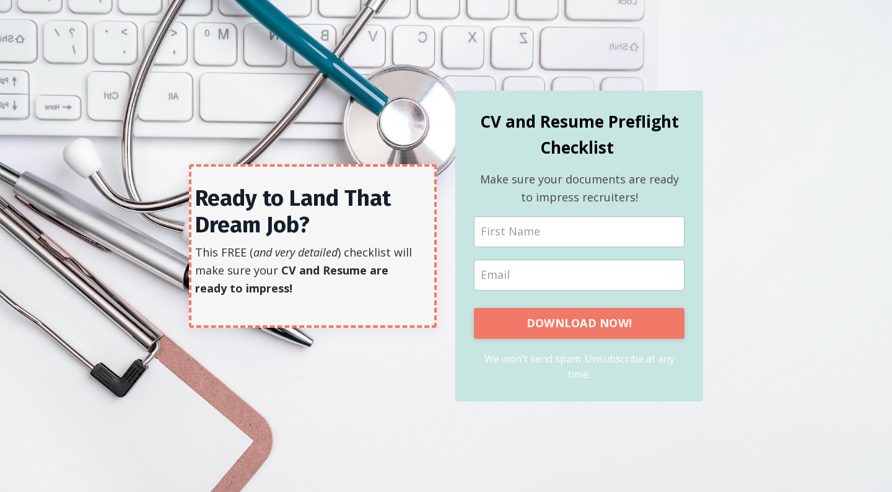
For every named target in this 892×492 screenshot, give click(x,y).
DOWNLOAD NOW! (579, 322)
